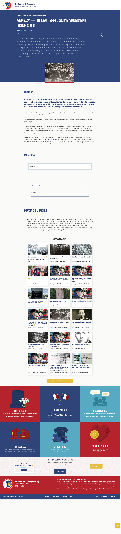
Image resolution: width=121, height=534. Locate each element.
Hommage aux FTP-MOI (24, 499)
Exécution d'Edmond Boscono (37, 400)
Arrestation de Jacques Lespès (81, 357)
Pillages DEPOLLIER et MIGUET (82, 335)
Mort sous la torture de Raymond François (35, 336)
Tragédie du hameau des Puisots (36, 379)
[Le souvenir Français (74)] (7, 9)
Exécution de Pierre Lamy (81, 379)
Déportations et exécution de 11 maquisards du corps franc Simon (81, 314)
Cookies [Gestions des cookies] (64, 531)
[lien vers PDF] (24, 504)
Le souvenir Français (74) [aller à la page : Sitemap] (15, 531)
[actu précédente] (18, 35)
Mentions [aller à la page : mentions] (47, 531)
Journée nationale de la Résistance (57, 292)
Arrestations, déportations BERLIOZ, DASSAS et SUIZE (59, 313)
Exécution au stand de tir (58, 335)
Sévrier (52, 174)
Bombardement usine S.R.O (37, 291)
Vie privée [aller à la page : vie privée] (56, 531)
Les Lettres (96, 501)
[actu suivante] (101, 35)
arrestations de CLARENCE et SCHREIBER (59, 379)
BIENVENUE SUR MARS (110, 531)
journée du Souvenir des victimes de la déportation (81, 400)
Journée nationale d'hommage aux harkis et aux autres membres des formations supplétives (59, 402)
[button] (114, 5)
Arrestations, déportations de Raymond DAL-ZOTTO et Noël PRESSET (37, 357)
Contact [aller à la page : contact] (72, 531)
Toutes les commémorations (60, 415)
